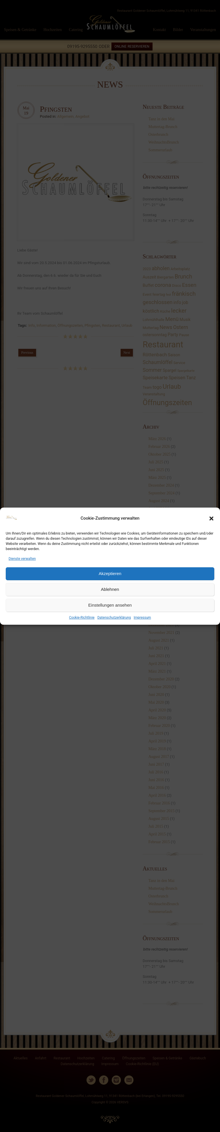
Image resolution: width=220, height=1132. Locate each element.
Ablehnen (110, 589)
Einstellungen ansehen (110, 605)
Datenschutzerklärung (114, 618)
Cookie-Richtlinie (82, 618)
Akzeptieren (110, 573)
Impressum (142, 618)
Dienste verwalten (22, 559)
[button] (211, 518)
